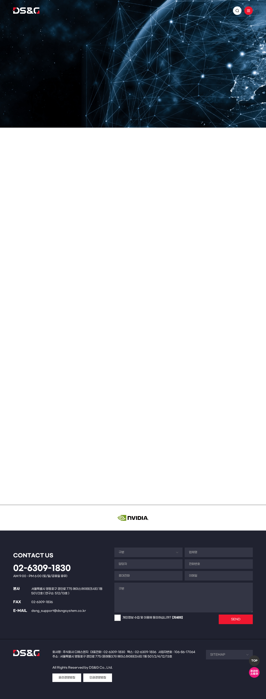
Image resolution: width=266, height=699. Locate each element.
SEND (235, 619)
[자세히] (177, 617)
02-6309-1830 (42, 568)
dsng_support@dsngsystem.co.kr (58, 611)
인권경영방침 (97, 677)
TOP (254, 660)
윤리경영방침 (67, 677)
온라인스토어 (254, 672)
